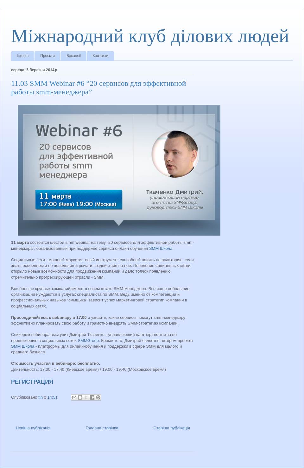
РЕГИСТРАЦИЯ (32, 382)
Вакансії (73, 56)
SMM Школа (160, 248)
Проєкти (47, 56)
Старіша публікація (172, 428)
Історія (22, 56)
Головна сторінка (102, 428)
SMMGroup (88, 340)
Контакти (100, 56)
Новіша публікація (33, 428)
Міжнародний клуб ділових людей (150, 35)
